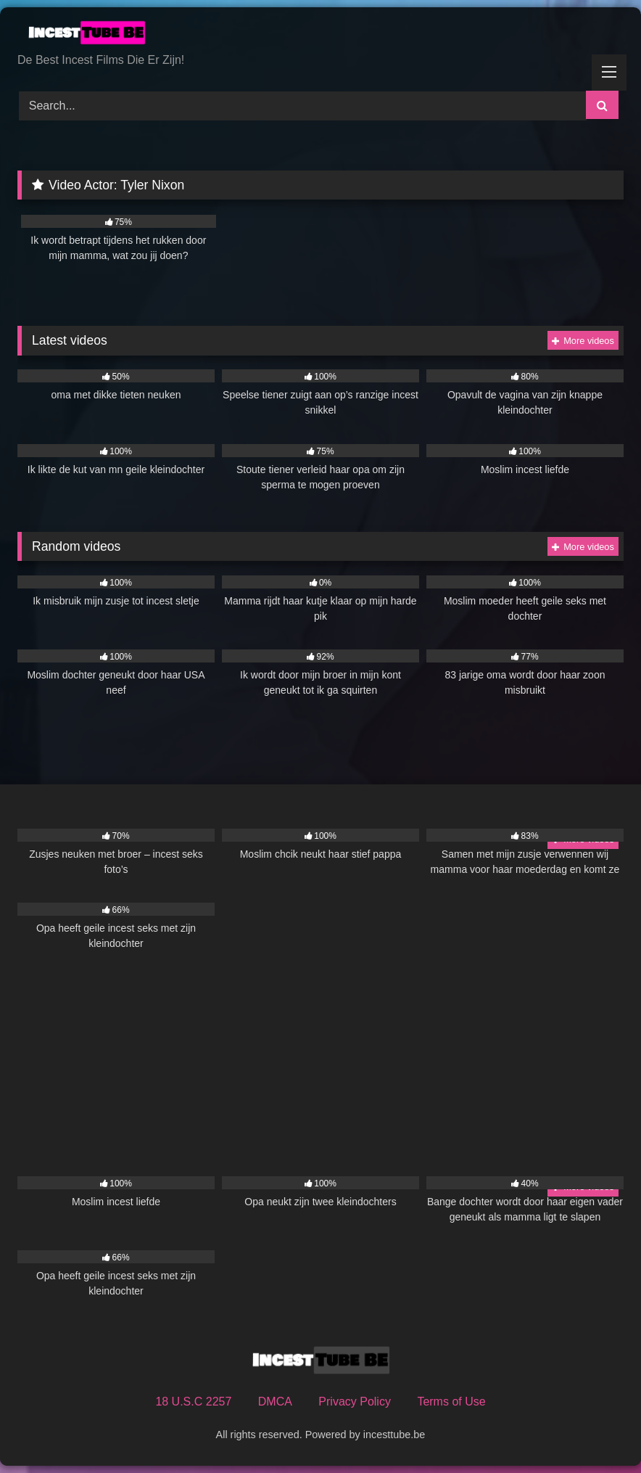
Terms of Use (451, 1401)
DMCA (275, 1401)
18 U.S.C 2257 (193, 1401)
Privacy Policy (354, 1401)
